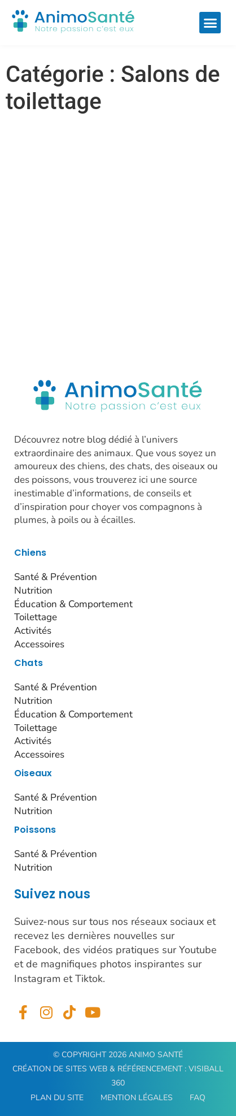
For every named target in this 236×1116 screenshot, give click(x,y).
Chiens (30, 552)
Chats (28, 662)
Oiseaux (33, 773)
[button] (210, 22)
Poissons (35, 829)
